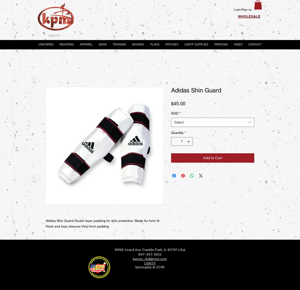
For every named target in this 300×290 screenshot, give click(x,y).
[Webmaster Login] (247, 284)
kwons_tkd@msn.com (150, 259)
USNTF (150, 263)
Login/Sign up (243, 9)
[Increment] (189, 141)
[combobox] (212, 122)
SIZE (175, 113)
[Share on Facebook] (174, 176)
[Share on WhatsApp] (192, 176)
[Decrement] (175, 141)
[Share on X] (201, 176)
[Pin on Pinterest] (183, 176)
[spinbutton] (182, 141)
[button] (258, 5)
